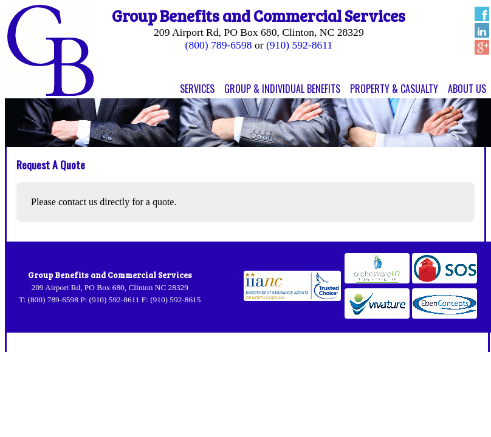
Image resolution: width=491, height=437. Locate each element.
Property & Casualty (394, 88)
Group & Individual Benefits (282, 88)
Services (197, 88)
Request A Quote (50, 164)
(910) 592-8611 (299, 45)
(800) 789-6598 (218, 45)
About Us (467, 88)
